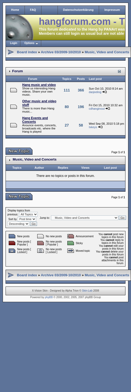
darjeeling (95, 92)
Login (13, 43)
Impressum (112, 9)
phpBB (49, 297)
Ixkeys (93, 127)
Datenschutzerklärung (78, 9)
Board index (27, 52)
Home (15, 9)
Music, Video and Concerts (107, 52)
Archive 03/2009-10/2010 (61, 52)
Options (29, 43)
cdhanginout (97, 108)
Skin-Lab (87, 290)
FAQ (33, 9)
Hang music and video (39, 85)
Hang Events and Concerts (35, 120)
